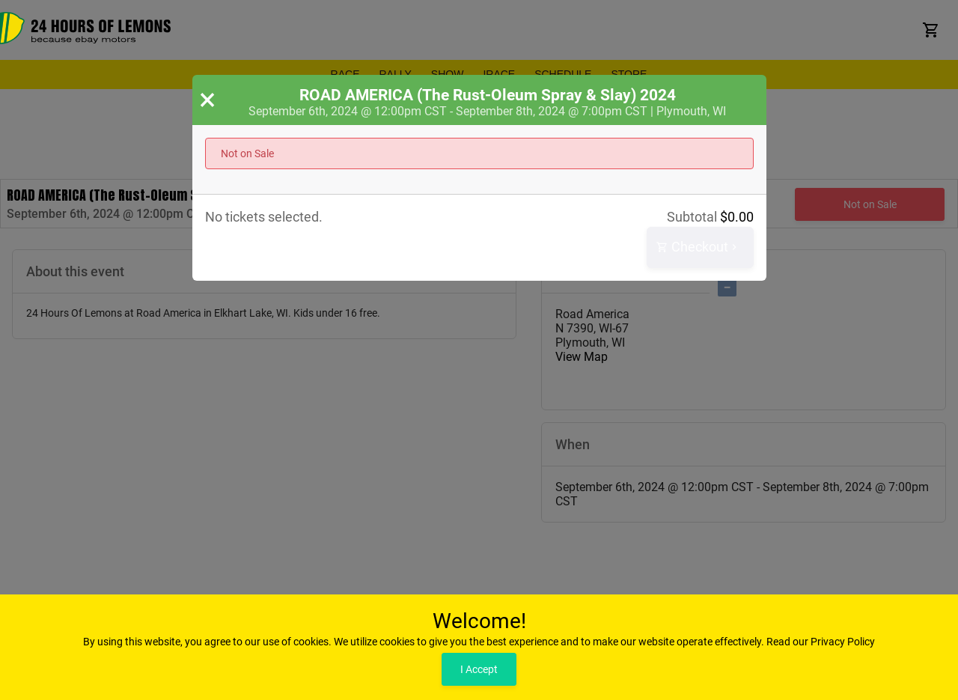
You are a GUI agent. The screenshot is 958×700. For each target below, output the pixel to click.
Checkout (698, 247)
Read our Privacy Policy (820, 642)
